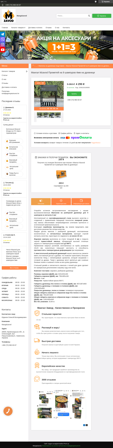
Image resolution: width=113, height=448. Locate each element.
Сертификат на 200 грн (61, 187)
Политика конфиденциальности (10, 92)
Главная (5, 28)
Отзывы (49, 28)
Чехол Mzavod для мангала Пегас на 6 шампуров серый (13, 252)
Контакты (66, 28)
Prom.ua (66, 444)
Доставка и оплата (35, 28)
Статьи (4, 75)
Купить (74, 94)
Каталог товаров (17, 28)
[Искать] (89, 16)
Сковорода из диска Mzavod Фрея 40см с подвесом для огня (14, 203)
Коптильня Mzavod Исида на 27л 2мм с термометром (13, 131)
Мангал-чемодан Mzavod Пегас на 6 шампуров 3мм (13, 258)
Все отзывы (14, 268)
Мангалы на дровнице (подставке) (51, 66)
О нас (57, 28)
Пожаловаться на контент (50, 446)
